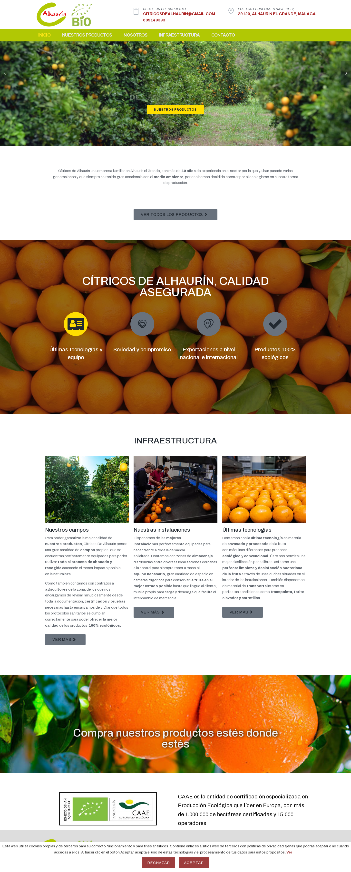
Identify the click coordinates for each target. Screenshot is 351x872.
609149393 (154, 21)
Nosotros (135, 38)
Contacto (223, 38)
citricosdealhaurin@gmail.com (179, 15)
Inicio (44, 38)
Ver (289, 852)
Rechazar (158, 863)
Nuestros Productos (87, 38)
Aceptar (194, 863)
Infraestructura (179, 38)
